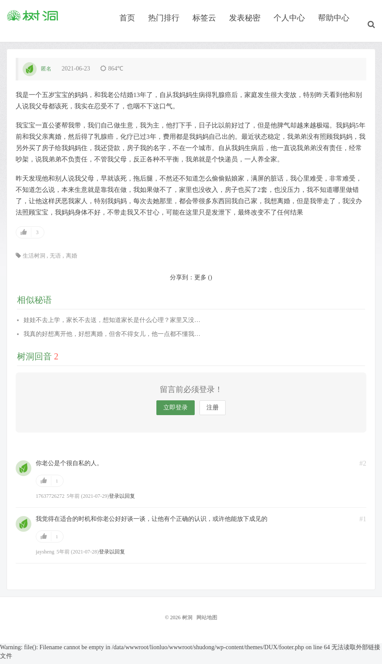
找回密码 (86, 11)
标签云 (209, 32)
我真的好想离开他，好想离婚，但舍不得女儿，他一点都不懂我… (112, 338)
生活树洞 (34, 260)
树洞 (33, 31)
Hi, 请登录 (20, 11)
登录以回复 (122, 501)
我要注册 (54, 11)
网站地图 (206, 622)
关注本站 (361, 11)
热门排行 (169, 32)
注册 (212, 412)
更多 (200, 282)
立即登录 (175, 412)
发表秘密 (250, 32)
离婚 (71, 260)
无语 (55, 260)
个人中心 (294, 32)
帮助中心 (339, 32)
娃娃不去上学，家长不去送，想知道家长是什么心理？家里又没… (112, 325)
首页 (132, 32)
